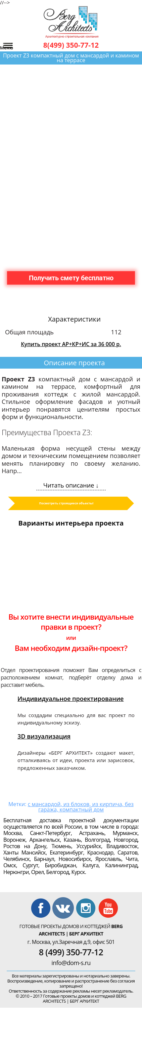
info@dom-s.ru (70, 963)
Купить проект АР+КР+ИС (71, 344)
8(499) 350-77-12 (71, 45)
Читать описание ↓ (71, 485)
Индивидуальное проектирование (70, 699)
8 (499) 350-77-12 (71, 952)
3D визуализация (43, 736)
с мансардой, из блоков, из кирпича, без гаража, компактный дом (81, 806)
